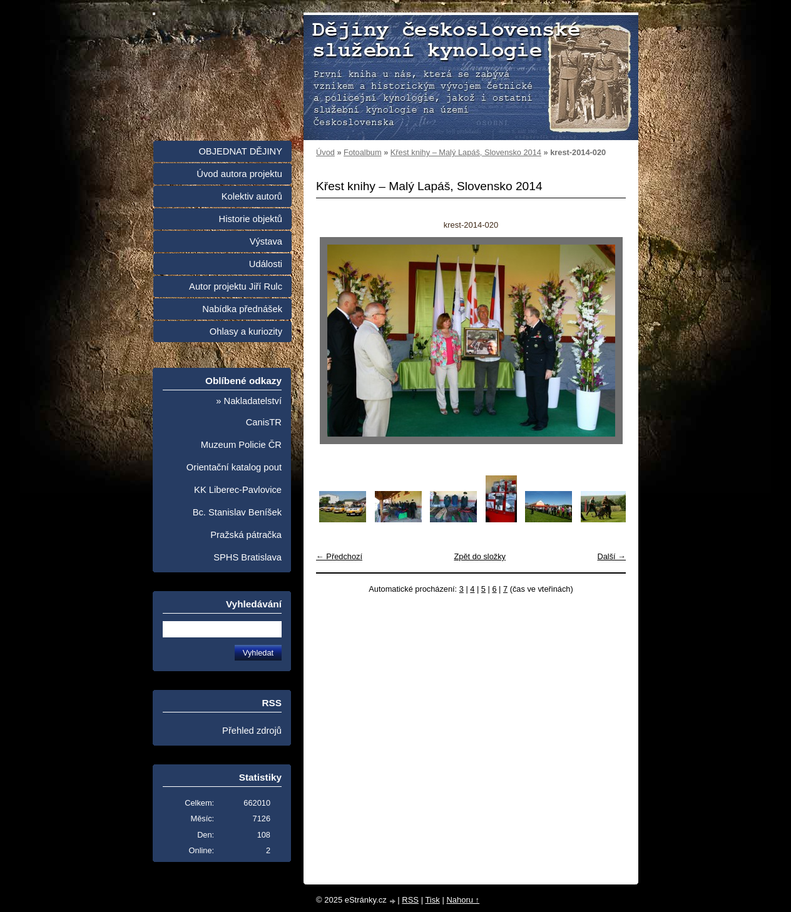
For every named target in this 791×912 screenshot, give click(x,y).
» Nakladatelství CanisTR (249, 411)
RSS (410, 899)
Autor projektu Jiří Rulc (235, 286)
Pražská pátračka (246, 535)
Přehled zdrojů (252, 731)
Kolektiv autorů (252, 196)
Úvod (325, 152)
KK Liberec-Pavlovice (238, 490)
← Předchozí (339, 556)
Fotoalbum (362, 152)
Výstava (266, 241)
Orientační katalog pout (234, 467)
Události (265, 264)
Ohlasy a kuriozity (246, 332)
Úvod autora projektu (239, 174)
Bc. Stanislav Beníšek (237, 512)
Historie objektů (250, 219)
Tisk (432, 899)
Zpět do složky (480, 556)
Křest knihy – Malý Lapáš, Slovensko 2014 (465, 152)
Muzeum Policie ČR (241, 445)
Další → (611, 556)
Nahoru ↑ (462, 899)
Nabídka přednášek (242, 309)
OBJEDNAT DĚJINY (240, 151)
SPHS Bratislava (247, 557)
